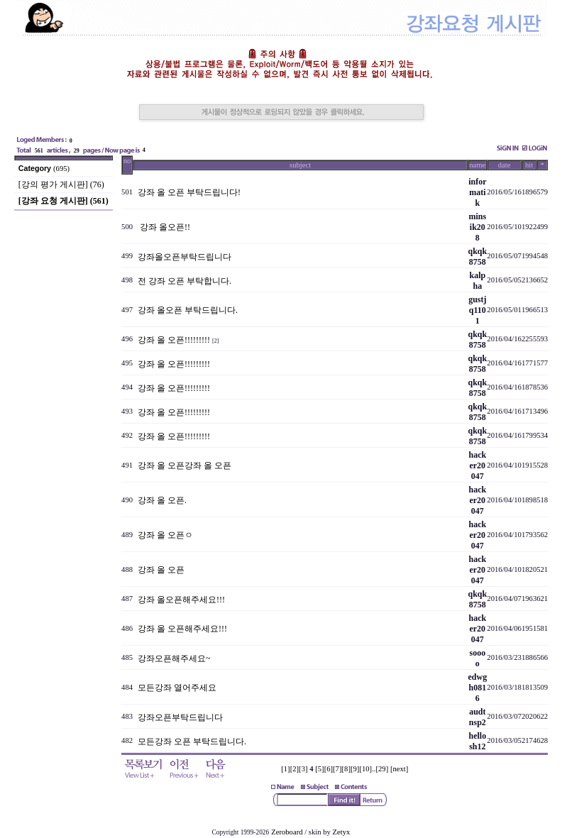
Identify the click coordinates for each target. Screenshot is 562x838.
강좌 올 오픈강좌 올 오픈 (184, 465)
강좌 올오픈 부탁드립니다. (188, 310)
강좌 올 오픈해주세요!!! (182, 629)
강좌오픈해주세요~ (174, 658)
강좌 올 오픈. (162, 500)
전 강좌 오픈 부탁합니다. (184, 281)
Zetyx (342, 832)
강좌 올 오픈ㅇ (165, 535)
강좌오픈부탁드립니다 (180, 717)
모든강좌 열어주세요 (177, 688)
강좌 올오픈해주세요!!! (181, 600)
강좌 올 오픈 (161, 570)
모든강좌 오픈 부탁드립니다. (192, 741)
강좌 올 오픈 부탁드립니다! (189, 192)
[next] (399, 769)
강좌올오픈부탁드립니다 (184, 257)
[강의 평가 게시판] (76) (61, 184)
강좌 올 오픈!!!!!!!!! (174, 340)
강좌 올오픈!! (164, 227)
